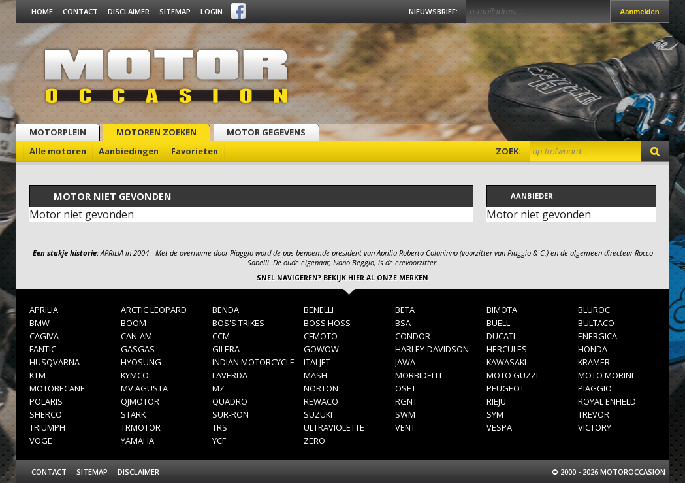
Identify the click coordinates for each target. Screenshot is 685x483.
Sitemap (175, 11)
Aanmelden (639, 12)
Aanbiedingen (129, 151)
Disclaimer (129, 11)
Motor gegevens (266, 132)
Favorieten (194, 151)
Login (211, 11)
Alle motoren (57, 151)
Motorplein (57, 132)
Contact (80, 11)
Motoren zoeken (156, 132)
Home (42, 11)
